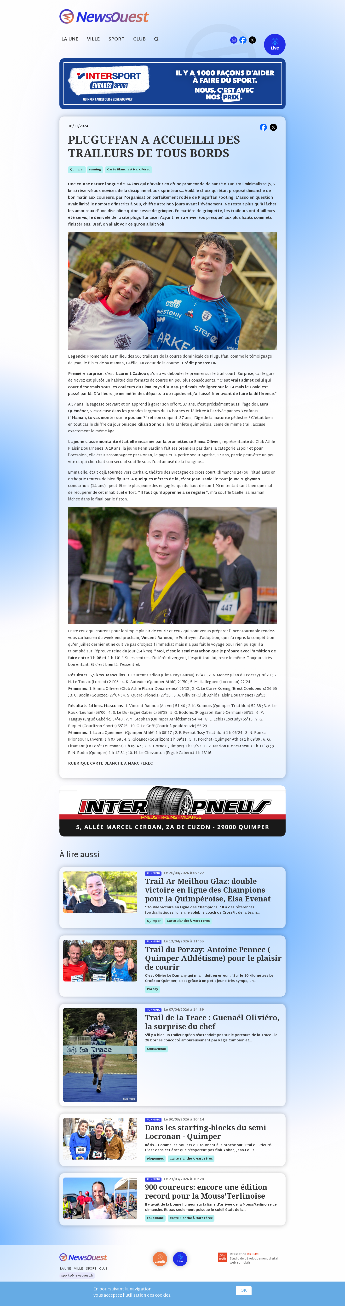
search (159, 40)
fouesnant (155, 1218)
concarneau (156, 1049)
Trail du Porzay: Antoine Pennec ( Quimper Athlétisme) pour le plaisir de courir (213, 958)
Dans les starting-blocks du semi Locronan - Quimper (205, 1132)
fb (243, 39)
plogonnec (155, 1159)
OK (244, 1290)
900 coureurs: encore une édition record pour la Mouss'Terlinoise (206, 1191)
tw (252, 39)
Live (270, 39)
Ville (93, 39)
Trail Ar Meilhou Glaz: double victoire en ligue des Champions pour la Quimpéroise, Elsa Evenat (208, 890)
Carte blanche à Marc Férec (128, 170)
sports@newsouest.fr (77, 1276)
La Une (69, 39)
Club (139, 39)
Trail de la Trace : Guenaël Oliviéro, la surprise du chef (212, 1022)
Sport (117, 39)
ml (233, 39)
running (95, 170)
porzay (152, 989)
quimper (77, 170)
